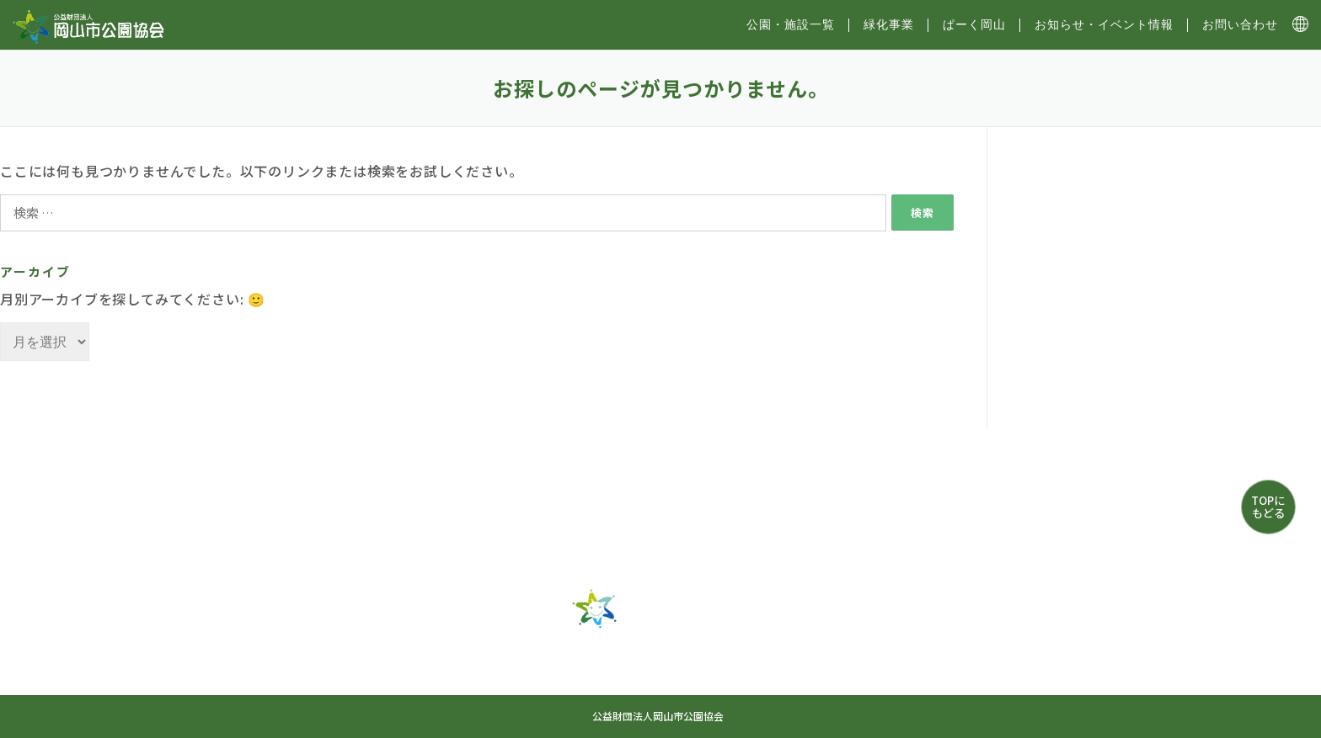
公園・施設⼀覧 (790, 24)
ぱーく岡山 (974, 24)
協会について (694, 685)
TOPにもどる (1268, 506)
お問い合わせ (1240, 24)
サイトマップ (580, 685)
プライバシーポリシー (830, 685)
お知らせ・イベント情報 (1104, 24)
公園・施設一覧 (519, 654)
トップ (416, 654)
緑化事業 (889, 24)
